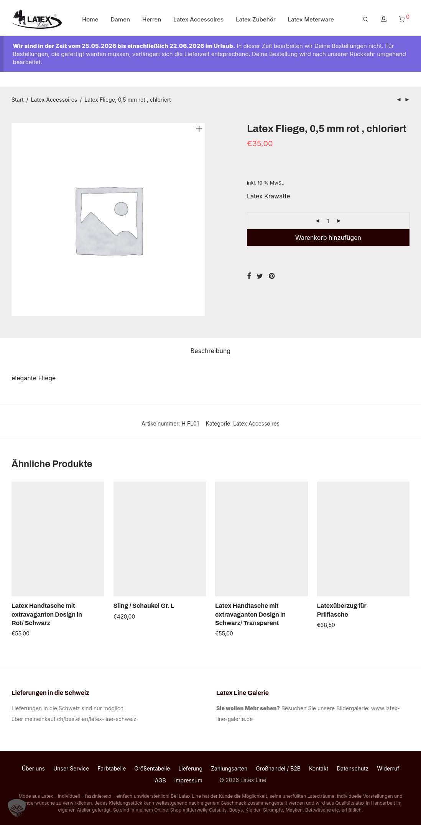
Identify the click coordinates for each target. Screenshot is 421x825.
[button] (17, 808)
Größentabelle (152, 768)
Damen (120, 20)
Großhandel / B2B (278, 768)
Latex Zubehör (255, 20)
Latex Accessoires (198, 20)
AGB (160, 780)
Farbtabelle (111, 768)
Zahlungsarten (229, 768)
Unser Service (71, 768)
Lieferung (190, 768)
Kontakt (318, 768)
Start (18, 99)
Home (90, 20)
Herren (151, 20)
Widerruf (388, 768)
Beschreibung (210, 351)
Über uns (33, 768)
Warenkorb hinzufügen (328, 237)
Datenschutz (352, 768)
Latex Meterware (311, 20)
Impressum (188, 780)
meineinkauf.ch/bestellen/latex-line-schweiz (82, 719)
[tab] (210, 351)
